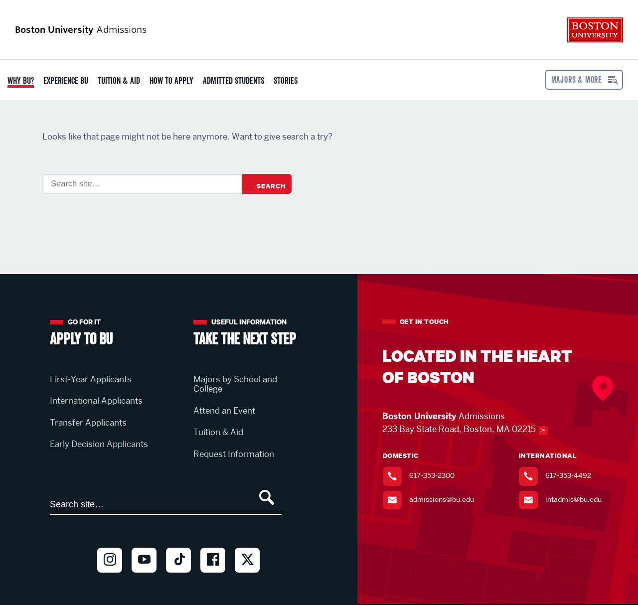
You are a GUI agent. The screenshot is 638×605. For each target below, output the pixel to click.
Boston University (595, 29)
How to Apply (171, 80)
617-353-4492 (568, 475)
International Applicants (96, 400)
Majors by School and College (235, 384)
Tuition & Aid (119, 80)
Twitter (247, 577)
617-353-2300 (432, 475)
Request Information (233, 454)
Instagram (109, 577)
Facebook (212, 577)
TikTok (178, 577)
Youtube (144, 577)
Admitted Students (233, 80)
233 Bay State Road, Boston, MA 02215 (459, 429)
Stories (286, 80)
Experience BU (65, 80)
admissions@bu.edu (441, 499)
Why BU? (20, 80)
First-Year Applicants (91, 379)
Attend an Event (224, 410)
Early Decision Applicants (99, 444)
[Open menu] (584, 80)
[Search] (142, 184)
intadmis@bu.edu (573, 499)
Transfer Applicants (88, 422)
